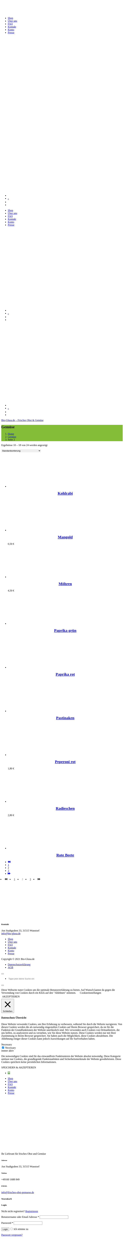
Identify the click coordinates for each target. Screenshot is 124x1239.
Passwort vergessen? (12, 1235)
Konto (11, 950)
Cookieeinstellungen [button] (90, 992)
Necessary (10, 1047)
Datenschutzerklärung (19, 964)
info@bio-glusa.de (11, 933)
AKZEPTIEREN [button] (11, 996)
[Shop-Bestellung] (21, 450)
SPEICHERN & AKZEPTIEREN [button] (18, 1067)
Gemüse (12, 436)
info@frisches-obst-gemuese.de (17, 1192)
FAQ (10, 944)
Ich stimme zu (19, 1229)
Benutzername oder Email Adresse (20, 1217)
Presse (11, 953)
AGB (10, 967)
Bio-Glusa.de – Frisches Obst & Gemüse (22, 420)
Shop (10, 939)
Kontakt (12, 947)
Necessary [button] (6, 1044)
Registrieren (31, 1211)
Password (7, 1223)
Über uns (12, 942)
